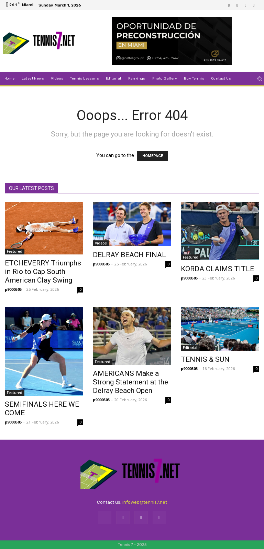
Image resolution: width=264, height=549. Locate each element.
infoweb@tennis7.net (144, 502)
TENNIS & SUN (205, 359)
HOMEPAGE (152, 156)
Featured (14, 251)
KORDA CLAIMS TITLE (217, 269)
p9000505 (13, 289)
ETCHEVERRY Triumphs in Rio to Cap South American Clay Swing (43, 271)
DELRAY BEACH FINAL (129, 255)
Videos (101, 243)
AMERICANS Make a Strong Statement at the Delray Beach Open (130, 382)
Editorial (190, 347)
